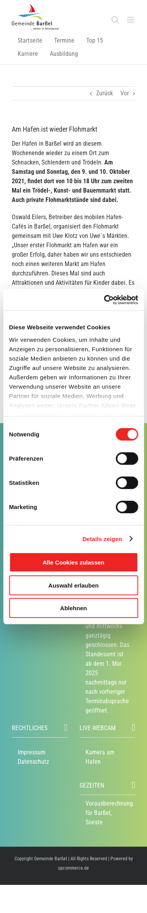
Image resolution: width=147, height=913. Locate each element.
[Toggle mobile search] (115, 20)
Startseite (30, 40)
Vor (124, 93)
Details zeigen (102, 538)
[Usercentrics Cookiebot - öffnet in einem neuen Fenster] (104, 300)
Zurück (104, 93)
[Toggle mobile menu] (131, 20)
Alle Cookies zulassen (74, 562)
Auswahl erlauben (73, 585)
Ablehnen (73, 608)
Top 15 (94, 40)
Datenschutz (33, 761)
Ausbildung (64, 53)
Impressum (31, 752)
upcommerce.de (73, 868)
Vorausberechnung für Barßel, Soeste (109, 813)
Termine (64, 40)
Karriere (28, 53)
